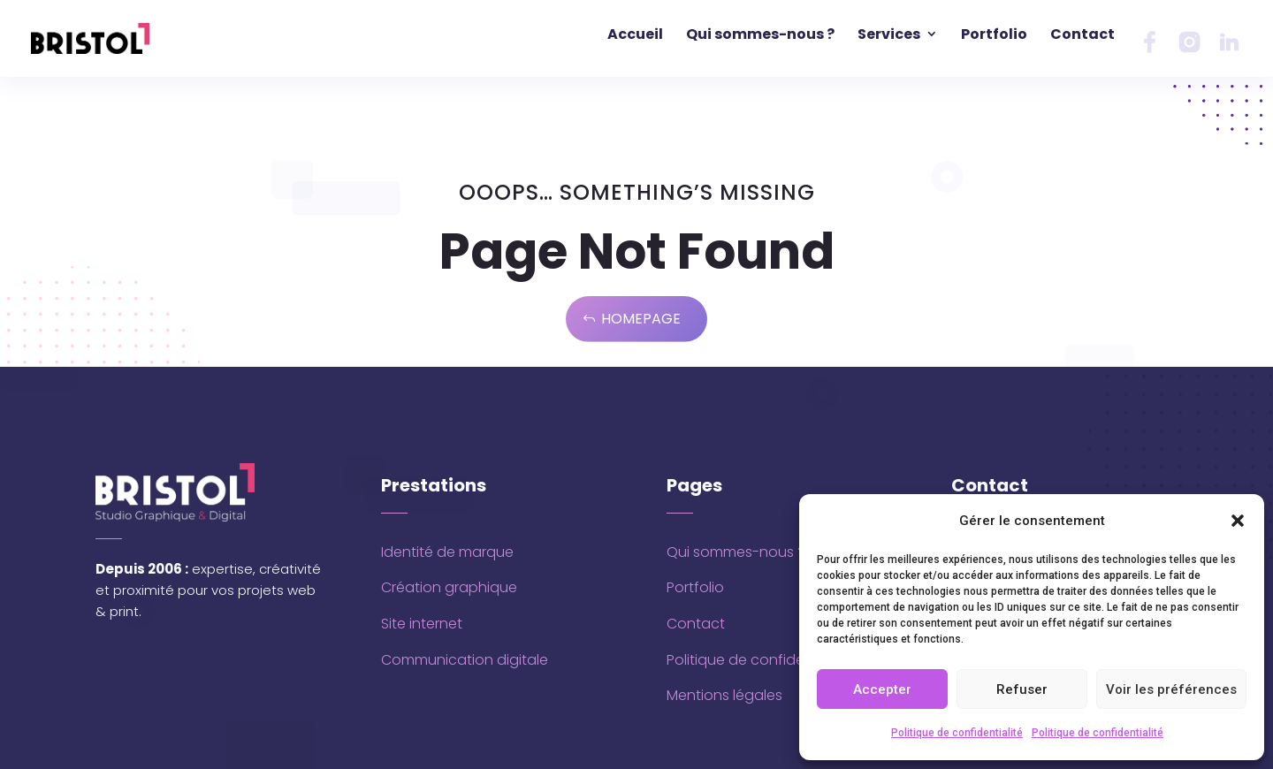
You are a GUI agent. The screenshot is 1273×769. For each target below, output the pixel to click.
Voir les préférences (1171, 689)
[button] (1237, 520)
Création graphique (449, 587)
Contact (696, 623)
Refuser (1022, 689)
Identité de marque (447, 552)
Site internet (421, 623)
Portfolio (695, 587)
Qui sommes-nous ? (736, 552)
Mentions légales (724, 695)
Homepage (641, 318)
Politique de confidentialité (957, 733)
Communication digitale (464, 660)
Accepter (882, 689)
